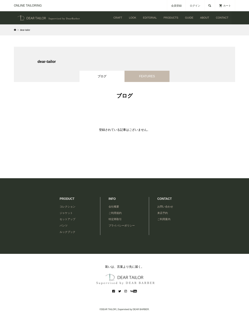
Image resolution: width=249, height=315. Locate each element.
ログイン (195, 5)
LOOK (132, 17)
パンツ (64, 225)
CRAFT (117, 17)
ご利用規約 (115, 212)
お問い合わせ (165, 206)
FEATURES (147, 76)
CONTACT (222, 17)
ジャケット (66, 212)
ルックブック (67, 231)
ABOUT (204, 17)
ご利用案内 (163, 219)
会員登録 (176, 5)
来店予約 (162, 212)
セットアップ (67, 219)
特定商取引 (115, 219)
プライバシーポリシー (122, 225)
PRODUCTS (171, 17)
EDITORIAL (150, 17)
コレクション (67, 206)
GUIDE (189, 17)
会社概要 (114, 206)
